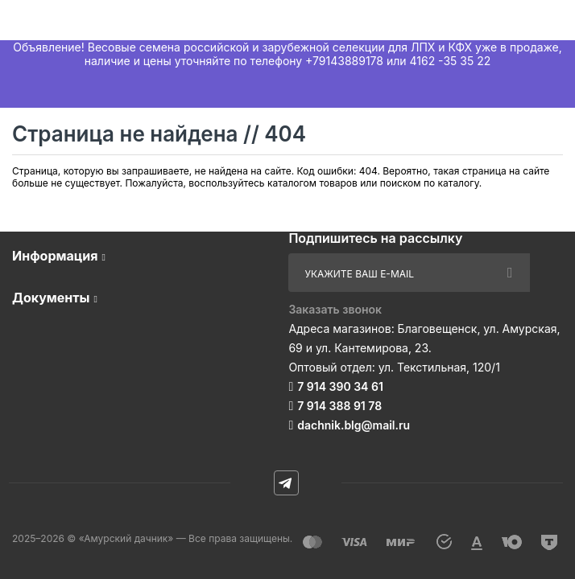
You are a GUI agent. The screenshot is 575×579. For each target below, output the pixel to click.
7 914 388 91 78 (339, 406)
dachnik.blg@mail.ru (353, 425)
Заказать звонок (335, 309)
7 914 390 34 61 (340, 386)
